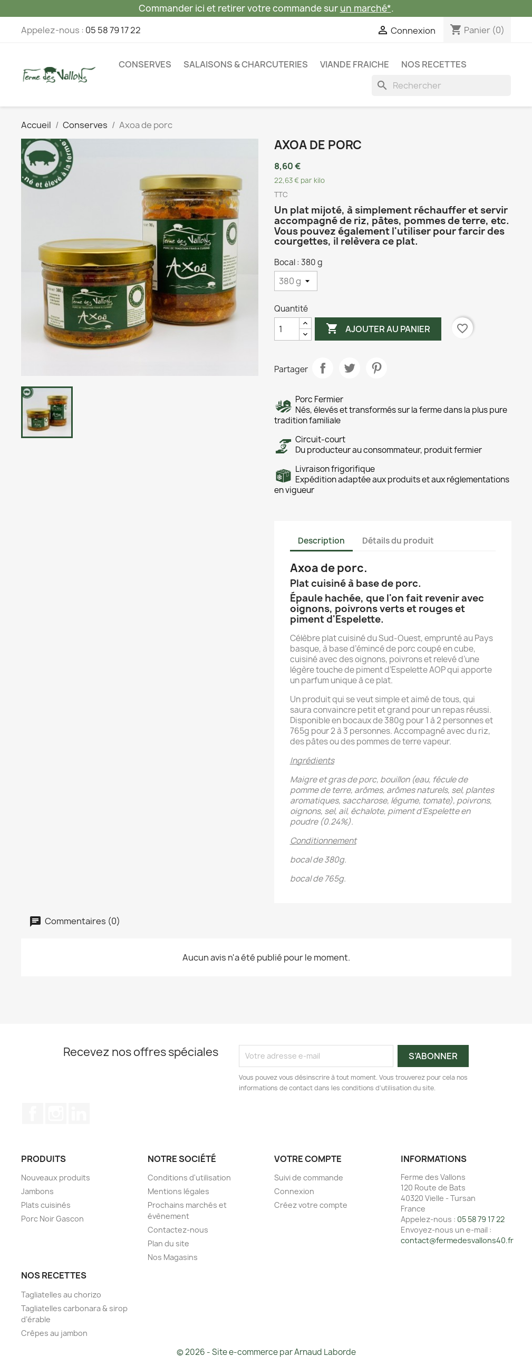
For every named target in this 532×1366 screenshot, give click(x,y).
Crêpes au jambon (54, 1333)
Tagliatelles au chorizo (61, 1295)
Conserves (145, 64)
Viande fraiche (354, 64)
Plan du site (168, 1243)
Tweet (349, 368)
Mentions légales (178, 1191)
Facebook (32, 1113)
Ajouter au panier (378, 329)
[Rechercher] (441, 85)
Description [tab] (321, 540)
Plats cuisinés (46, 1205)
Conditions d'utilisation (189, 1178)
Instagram (55, 1113)
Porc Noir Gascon (52, 1219)
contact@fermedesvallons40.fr (457, 1240)
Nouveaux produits (55, 1178)
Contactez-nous (178, 1230)
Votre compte (308, 1159)
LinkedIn (79, 1113)
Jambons (37, 1191)
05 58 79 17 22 (113, 30)
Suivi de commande (308, 1178)
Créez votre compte (310, 1205)
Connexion (294, 1191)
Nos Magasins (173, 1257)
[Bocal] (295, 281)
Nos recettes (434, 64)
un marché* (365, 8)
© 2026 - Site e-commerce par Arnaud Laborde (266, 1352)
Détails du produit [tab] (398, 540)
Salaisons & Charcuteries (245, 64)
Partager (322, 368)
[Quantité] (286, 329)
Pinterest (376, 368)
